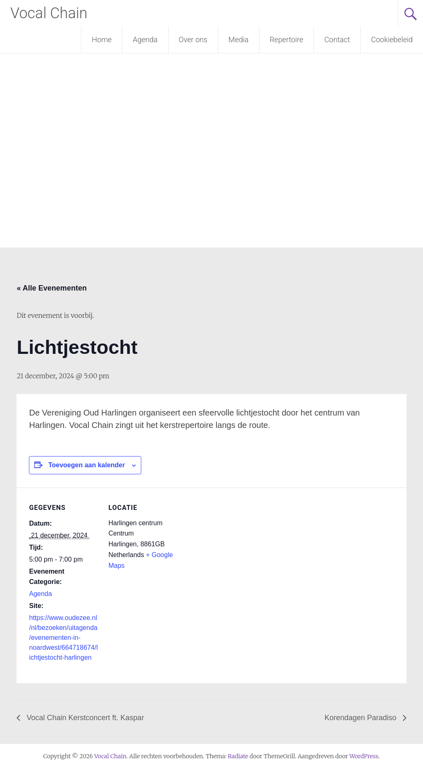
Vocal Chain (49, 13)
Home (102, 39)
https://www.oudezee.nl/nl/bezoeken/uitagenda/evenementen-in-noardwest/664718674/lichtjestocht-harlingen (63, 637)
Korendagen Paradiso (361, 718)
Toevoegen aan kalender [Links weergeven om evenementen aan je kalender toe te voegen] (86, 465)
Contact (337, 39)
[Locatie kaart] (231, 545)
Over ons (193, 39)
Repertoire (286, 39)
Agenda (145, 39)
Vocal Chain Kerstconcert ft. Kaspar (84, 718)
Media (238, 39)
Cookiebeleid (392, 39)
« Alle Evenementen (51, 288)
